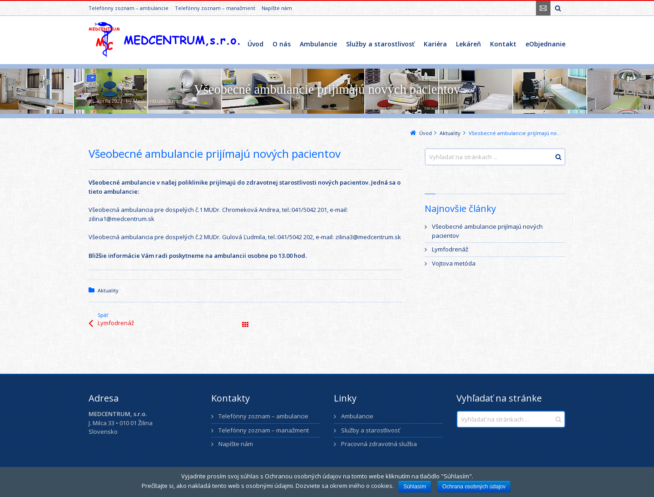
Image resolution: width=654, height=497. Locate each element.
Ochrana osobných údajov (473, 486)
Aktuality (108, 290)
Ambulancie (357, 416)
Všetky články (245, 324)
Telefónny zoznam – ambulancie (128, 8)
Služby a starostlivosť (370, 430)
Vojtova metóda (454, 263)
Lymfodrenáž (116, 323)
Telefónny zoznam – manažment (215, 8)
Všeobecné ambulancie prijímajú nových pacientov (487, 231)
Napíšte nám (277, 8)
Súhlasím (414, 486)
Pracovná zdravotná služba (379, 444)
